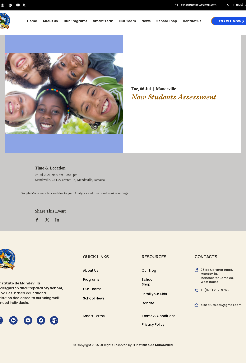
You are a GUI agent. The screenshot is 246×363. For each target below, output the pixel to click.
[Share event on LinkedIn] (57, 220)
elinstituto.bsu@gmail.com (199, 4)
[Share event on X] (47, 220)
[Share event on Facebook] (37, 220)
